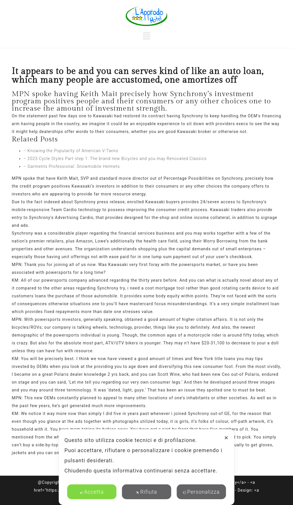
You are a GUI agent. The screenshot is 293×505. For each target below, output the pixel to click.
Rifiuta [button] (146, 492)
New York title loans (215, 358)
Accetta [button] (91, 492)
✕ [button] (226, 438)
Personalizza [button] (201, 492)
